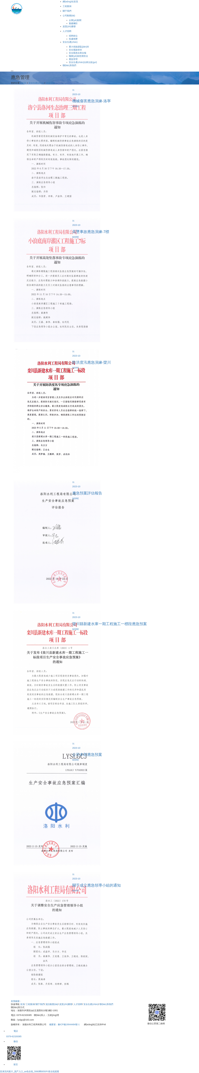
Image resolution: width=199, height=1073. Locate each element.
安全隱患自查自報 (77, 53)
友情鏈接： (16, 1001)
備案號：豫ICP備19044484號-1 (64, 1024)
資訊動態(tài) (52, 1004)
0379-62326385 (13, 1036)
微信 (12, 1041)
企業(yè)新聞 (75, 20)
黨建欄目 (73, 23)
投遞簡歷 (73, 39)
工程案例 (30, 1004)
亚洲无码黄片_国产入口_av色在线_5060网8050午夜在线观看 (29, 1071)
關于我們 (40, 1004)
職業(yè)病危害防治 (78, 56)
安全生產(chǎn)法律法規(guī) (83, 62)
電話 (12, 1031)
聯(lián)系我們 (106, 1004)
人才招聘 (78, 1004)
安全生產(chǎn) (36, 83)
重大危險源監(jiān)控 (79, 46)
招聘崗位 (73, 36)
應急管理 (73, 59)
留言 (12, 1064)
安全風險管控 (75, 50)
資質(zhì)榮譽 (65, 1004)
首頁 (24, 83)
